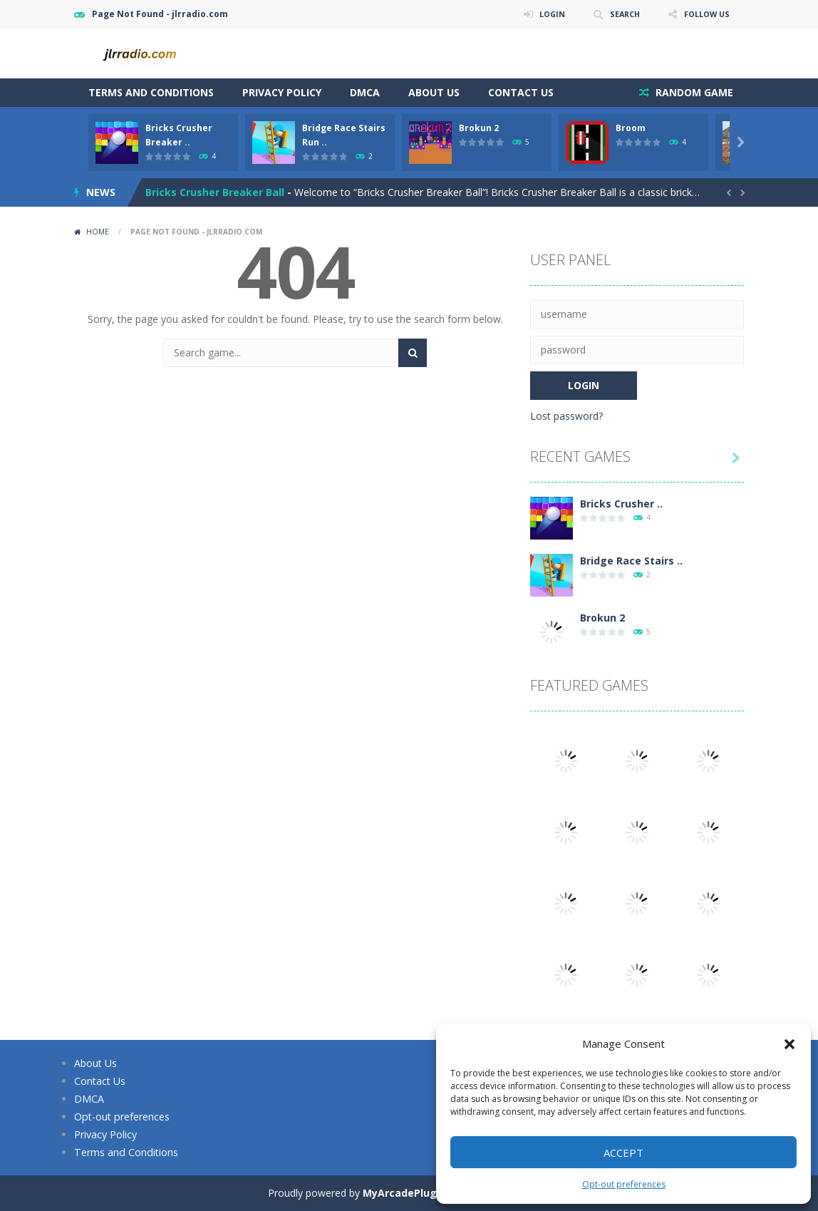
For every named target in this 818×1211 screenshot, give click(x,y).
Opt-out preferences (624, 1184)
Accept (623, 1152)
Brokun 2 (479, 128)
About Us (434, 92)
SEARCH (617, 14)
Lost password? (566, 416)
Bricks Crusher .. (621, 503)
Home (97, 232)
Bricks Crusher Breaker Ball (214, 192)
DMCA (365, 92)
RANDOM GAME (693, 92)
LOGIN (541, 14)
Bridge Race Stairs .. (631, 560)
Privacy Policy (281, 92)
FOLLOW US (704, 14)
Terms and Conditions (151, 92)
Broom (631, 128)
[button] (789, 1044)
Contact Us (521, 92)
